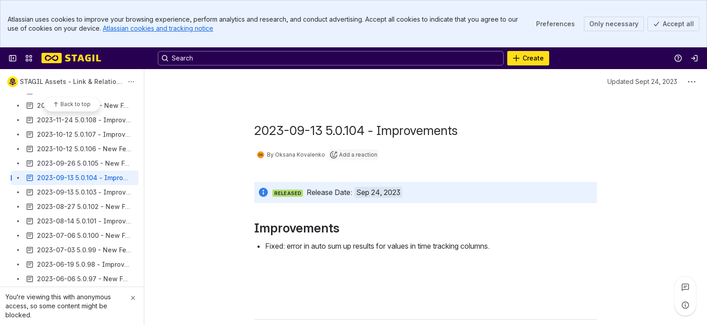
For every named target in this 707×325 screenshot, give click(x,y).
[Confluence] (71, 58)
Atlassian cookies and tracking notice (158, 28)
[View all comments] (685, 287)
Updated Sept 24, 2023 (642, 81)
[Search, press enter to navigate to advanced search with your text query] (331, 58)
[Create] (528, 58)
